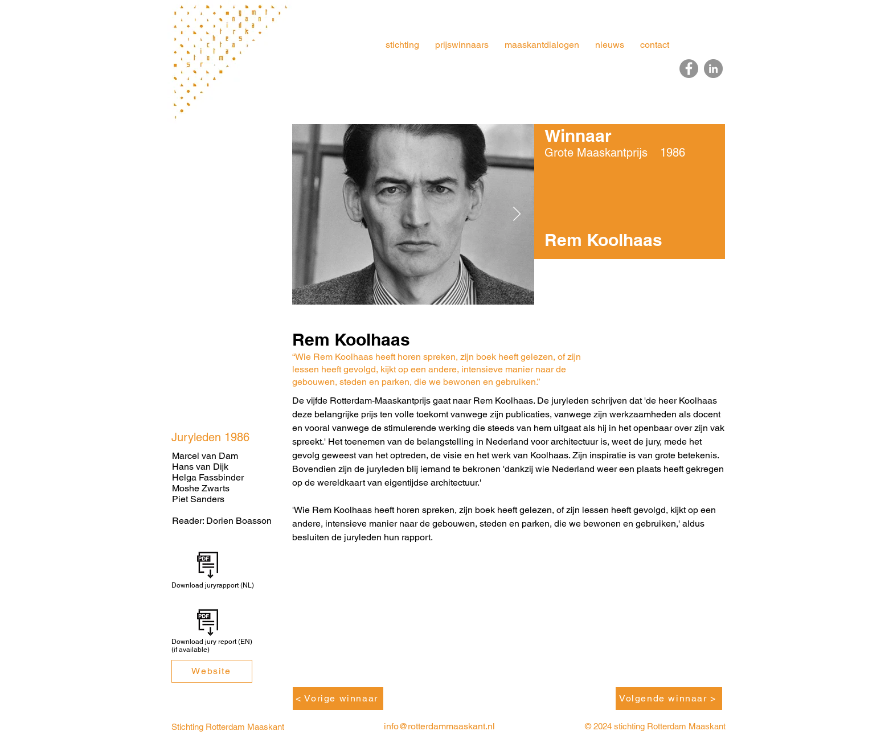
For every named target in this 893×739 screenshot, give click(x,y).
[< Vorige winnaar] (338, 698)
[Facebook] (688, 68)
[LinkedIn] (713, 68)
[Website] (211, 671)
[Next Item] (516, 214)
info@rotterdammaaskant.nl (439, 726)
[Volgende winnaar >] (669, 698)
